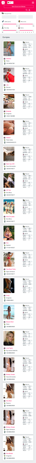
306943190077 (10, 168)
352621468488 (10, 116)
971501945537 (10, 247)
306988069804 (10, 326)
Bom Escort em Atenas (18, 6)
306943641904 (10, 90)
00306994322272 (11, 142)
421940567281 (10, 63)
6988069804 (9, 300)
